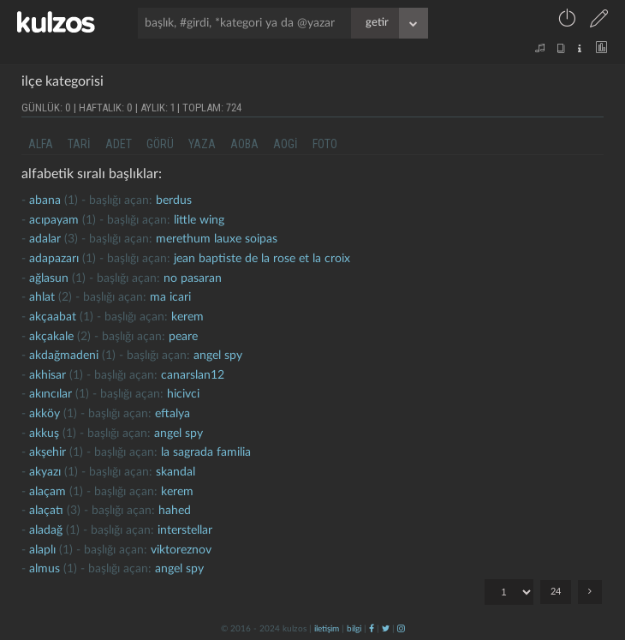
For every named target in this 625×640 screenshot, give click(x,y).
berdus (174, 200)
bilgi (354, 629)
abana (45, 200)
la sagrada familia (206, 452)
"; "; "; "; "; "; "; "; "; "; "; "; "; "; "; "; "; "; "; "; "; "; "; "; (509, 592)
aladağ (45, 530)
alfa (40, 144)
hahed (174, 511)
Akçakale (51, 337)
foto (324, 144)
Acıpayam (54, 220)
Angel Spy (217, 356)
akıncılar (50, 394)
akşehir (47, 452)
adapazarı (54, 259)
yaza (202, 144)
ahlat (42, 297)
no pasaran (193, 278)
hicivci (183, 394)
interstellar (185, 530)
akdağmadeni (63, 356)
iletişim (326, 629)
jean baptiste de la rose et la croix (262, 259)
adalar (45, 239)
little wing (199, 220)
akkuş (44, 434)
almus (44, 569)
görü (160, 144)
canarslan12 (192, 375)
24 (556, 591)
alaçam (47, 492)
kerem (187, 317)
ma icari (170, 297)
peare (183, 337)
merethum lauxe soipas (216, 239)
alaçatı (46, 511)
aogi (285, 144)
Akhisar (47, 375)
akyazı (45, 472)
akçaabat (52, 317)
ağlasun (48, 278)
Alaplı (42, 550)
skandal (175, 472)
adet (118, 144)
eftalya (172, 414)
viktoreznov (181, 550)
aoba (244, 144)
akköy (44, 414)
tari (79, 144)
